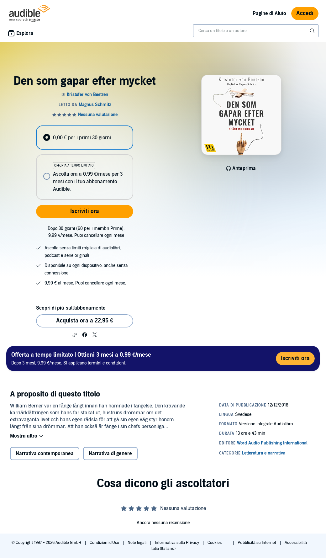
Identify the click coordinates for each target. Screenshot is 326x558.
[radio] (84, 137)
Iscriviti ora (84, 211)
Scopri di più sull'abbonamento (70, 308)
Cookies (215, 542)
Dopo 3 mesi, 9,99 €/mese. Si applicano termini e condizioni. (81, 358)
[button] (74, 334)
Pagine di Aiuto (269, 13)
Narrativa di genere (110, 453)
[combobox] (255, 30)
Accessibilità (296, 542)
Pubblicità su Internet (257, 542)
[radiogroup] (84, 162)
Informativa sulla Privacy (177, 542)
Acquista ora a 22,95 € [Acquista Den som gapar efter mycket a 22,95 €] (84, 320)
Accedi (304, 13)
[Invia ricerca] (312, 30)
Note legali (137, 542)
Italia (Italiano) (163, 548)
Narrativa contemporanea (45, 453)
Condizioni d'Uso (105, 542)
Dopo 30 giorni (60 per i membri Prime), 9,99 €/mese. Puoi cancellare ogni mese (86, 232)
